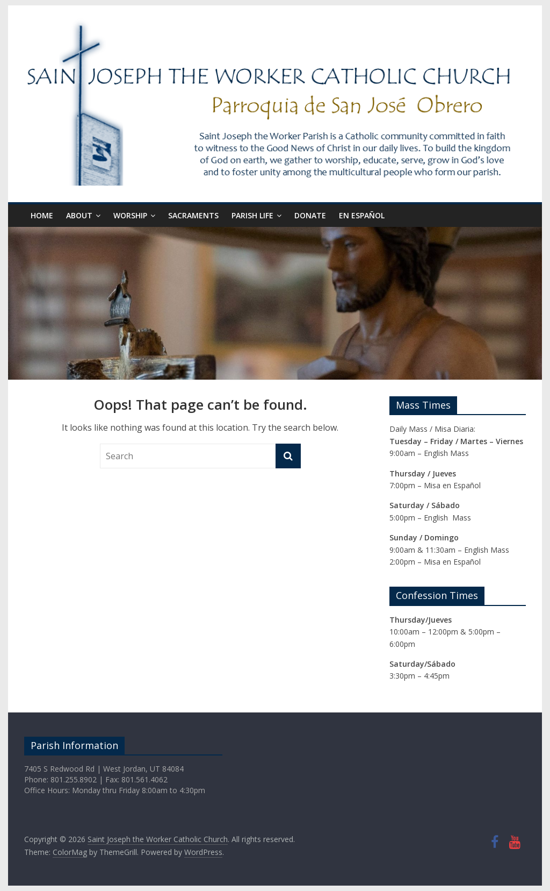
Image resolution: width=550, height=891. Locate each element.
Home (42, 215)
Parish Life (252, 215)
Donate (310, 215)
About (79, 215)
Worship (130, 215)
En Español (362, 215)
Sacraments (193, 215)
